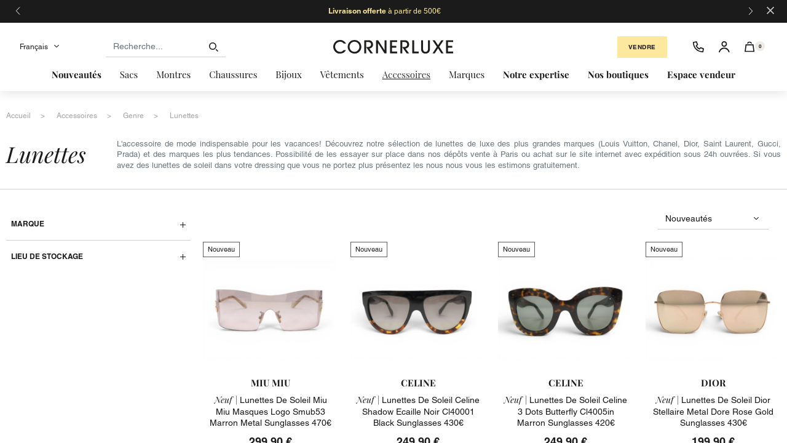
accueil (18, 115)
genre (133, 115)
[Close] (770, 9)
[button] (749, 46)
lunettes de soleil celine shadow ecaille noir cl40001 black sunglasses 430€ (418, 411)
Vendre (642, 47)
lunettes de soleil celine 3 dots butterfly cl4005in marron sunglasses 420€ (565, 411)
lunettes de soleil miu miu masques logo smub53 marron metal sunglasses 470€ (270, 411)
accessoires (77, 115)
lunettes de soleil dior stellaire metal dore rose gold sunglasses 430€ (713, 411)
